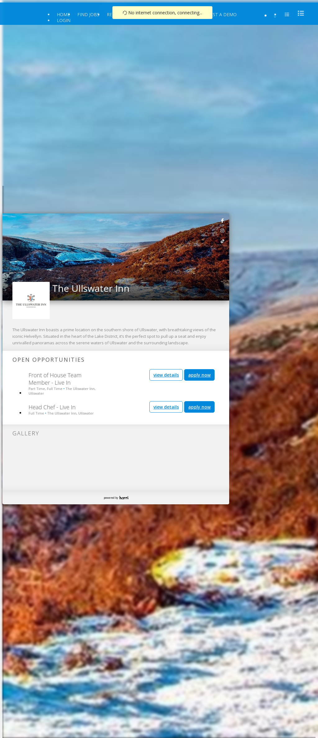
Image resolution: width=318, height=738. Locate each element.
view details (166, 375)
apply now (199, 375)
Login (63, 20)
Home (63, 14)
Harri (124, 497)
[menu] (299, 13)
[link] (222, 220)
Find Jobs (88, 14)
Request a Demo (217, 14)
